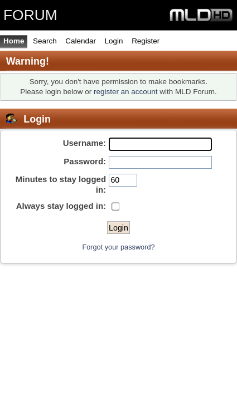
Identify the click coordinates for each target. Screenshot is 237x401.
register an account (126, 91)
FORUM (30, 15)
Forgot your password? (118, 247)
